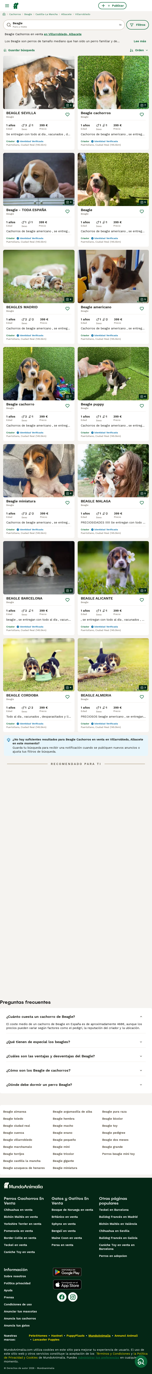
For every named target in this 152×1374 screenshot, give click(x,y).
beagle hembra (64, 1118)
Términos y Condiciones (112, 1353)
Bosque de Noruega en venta (72, 1210)
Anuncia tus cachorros (20, 1318)
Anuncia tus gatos (17, 1325)
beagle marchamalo (17, 1147)
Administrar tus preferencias (98, 1357)
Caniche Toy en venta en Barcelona (117, 1247)
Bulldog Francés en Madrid (118, 1217)
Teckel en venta (15, 1245)
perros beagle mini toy (118, 1154)
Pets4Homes (38, 1335)
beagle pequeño (64, 1140)
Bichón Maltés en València (118, 1224)
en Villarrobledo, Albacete (63, 34)
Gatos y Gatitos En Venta (70, 1200)
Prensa (9, 1297)
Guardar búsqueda (19, 50)
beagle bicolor (112, 1118)
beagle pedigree (113, 1133)
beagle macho (63, 1126)
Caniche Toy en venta (19, 1252)
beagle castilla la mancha (22, 1161)
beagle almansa (14, 1111)
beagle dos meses (115, 1140)
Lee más (140, 41)
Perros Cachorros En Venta (24, 1200)
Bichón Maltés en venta (21, 1217)
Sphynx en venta (64, 1224)
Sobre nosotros (15, 1276)
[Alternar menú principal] (7, 6)
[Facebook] (61, 1297)
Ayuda (8, 1290)
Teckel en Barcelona (114, 1210)
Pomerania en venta (18, 1231)
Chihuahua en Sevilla (114, 1231)
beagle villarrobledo (17, 1140)
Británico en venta (65, 1217)
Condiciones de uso (18, 1304)
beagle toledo (13, 1118)
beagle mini (61, 1147)
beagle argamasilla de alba (72, 1111)
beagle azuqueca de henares (24, 1168)
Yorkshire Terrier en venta (22, 1224)
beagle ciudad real (16, 1126)
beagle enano (62, 1133)
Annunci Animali (126, 1335)
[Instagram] (72, 1297)
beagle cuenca (13, 1133)
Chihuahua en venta (18, 1210)
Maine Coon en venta (67, 1238)
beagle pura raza (114, 1111)
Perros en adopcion (113, 1256)
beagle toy (109, 1126)
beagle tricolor (63, 1154)
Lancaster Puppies (46, 1339)
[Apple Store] (67, 1284)
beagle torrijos (13, 1154)
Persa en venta (62, 1245)
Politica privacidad (17, 1283)
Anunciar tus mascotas (20, 1311)
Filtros (137, 25)
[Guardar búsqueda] (141, 1361)
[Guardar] (67, 114)
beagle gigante (63, 1161)
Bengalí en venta (64, 1231)
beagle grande (112, 1147)
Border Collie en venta (20, 1238)
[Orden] (139, 50)
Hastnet (57, 1335)
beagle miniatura (65, 1168)
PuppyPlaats (75, 1335)
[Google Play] (67, 1272)
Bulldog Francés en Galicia (118, 1238)
